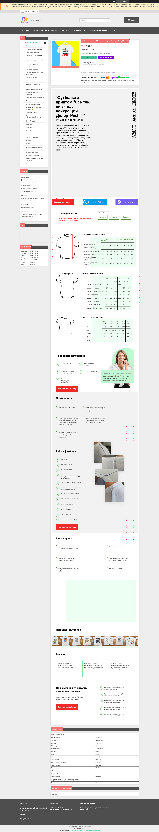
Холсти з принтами (31, 77)
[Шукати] (108, 20)
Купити (89, 57)
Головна (25, 30)
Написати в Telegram (94, 202)
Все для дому (30, 124)
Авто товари (29, 127)
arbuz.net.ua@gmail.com (30, 188)
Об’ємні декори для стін (33, 104)
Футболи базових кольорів (34, 49)
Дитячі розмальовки (32, 152)
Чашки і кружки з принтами (34, 89)
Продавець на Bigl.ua (79, 828)
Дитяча (125, 217)
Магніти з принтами (32, 137)
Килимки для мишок (32, 69)
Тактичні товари (30, 134)
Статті (113, 30)
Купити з (106, 57)
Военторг (28, 131)
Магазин (28, 144)
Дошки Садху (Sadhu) (32, 121)
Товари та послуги (40, 30)
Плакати (28, 101)
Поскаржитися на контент (77, 830)
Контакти (65, 30)
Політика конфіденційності (92, 830)
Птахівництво (30, 140)
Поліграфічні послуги (32, 155)
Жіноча (114, 217)
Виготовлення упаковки (33, 164)
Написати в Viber (126, 202)
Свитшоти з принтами (32, 52)
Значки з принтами (31, 112)
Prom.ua (89, 826)
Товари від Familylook (30, 42)
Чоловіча (102, 217)
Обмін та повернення (98, 30)
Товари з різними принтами (34, 55)
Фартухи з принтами (32, 81)
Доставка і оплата (79, 30)
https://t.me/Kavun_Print (30, 191)
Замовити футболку (67, 388)
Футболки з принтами (32, 46)
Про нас (54, 30)
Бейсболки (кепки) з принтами (35, 97)
